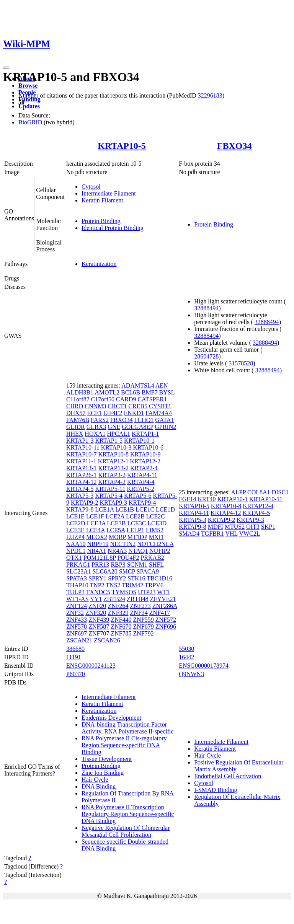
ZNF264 (118, 606)
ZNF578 (76, 626)
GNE (114, 427)
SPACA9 (148, 571)
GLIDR (75, 427)
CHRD (74, 406)
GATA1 (164, 420)
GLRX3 (96, 427)
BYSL (167, 392)
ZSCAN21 (79, 640)
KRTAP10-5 (121, 146)
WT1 (163, 592)
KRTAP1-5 (108, 440)
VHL (231, 533)
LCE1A (104, 509)
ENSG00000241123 (91, 665)
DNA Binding (99, 786)
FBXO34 (234, 146)
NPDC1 (76, 551)
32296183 (210, 95)
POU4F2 (128, 557)
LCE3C (136, 523)
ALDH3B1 (79, 392)
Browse (28, 85)
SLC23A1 (78, 571)
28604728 (206, 356)
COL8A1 (258, 492)
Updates (29, 106)
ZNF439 (98, 619)
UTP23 (146, 592)
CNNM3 (95, 406)
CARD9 (126, 399)
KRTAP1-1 (145, 433)
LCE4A (95, 530)
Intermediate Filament (109, 193)
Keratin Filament (102, 200)
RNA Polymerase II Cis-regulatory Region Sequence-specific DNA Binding (124, 745)
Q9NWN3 (191, 674)
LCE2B (135, 516)
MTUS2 (235, 526)
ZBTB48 (138, 599)
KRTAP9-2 (84, 502)
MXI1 (156, 537)
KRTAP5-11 (110, 489)
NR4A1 (96, 551)
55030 (186, 648)
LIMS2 (154, 530)
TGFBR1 (212, 533)
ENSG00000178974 (204, 665)
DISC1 (280, 492)
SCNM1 (137, 564)
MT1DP (137, 537)
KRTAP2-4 (144, 468)
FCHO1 (144, 420)
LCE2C (155, 516)
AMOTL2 (107, 392)
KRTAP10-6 (148, 447)
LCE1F (95, 516)
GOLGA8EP (137, 427)
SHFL (156, 564)
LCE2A (115, 516)
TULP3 (75, 592)
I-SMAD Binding (215, 790)
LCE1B (124, 509)
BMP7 (150, 392)
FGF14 (187, 499)
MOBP (117, 537)
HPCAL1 (118, 433)
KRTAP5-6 (138, 495)
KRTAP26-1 (81, 475)
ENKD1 (134, 413)
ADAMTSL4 (137, 385)
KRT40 (207, 499)
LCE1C (145, 509)
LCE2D (75, 523)
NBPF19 (98, 544)
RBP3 (118, 564)
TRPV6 (154, 585)
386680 (75, 648)
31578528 (241, 363)
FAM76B (77, 420)
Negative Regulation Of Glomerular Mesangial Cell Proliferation (126, 831)
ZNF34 (139, 612)
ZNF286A (164, 606)
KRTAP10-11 (83, 447)
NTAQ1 (138, 551)
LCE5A (115, 530)
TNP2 (97, 585)
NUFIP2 (159, 551)
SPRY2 (117, 578)
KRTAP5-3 (80, 495)
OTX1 (74, 557)
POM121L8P (99, 557)
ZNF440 (121, 619)
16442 (186, 657)
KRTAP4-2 (112, 482)
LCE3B (116, 523)
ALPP (238, 492)
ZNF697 (76, 633)
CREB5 (137, 406)
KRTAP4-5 (80, 489)
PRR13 (100, 564)
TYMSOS (123, 592)
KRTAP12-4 (258, 506)
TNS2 (113, 585)
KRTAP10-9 (145, 454)
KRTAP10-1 (139, 440)
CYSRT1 (160, 406)
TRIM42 (132, 585)
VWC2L (249, 533)
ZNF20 (97, 606)
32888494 (206, 308)
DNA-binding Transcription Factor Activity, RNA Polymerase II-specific (128, 728)
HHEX (74, 433)
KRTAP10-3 (116, 447)
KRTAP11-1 (81, 461)
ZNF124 (76, 606)
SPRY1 (97, 578)
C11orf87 (78, 399)
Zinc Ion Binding (103, 772)
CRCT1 (117, 406)
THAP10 (77, 585)
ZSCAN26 (107, 640)
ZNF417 (159, 612)
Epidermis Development (111, 717)
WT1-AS (77, 599)
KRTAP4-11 (142, 475)
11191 (73, 657)
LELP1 (135, 530)
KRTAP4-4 (141, 482)
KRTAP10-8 (113, 454)
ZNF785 (121, 633)
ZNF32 (75, 612)
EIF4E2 (112, 413)
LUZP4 (75, 537)
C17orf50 (102, 399)
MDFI (215, 526)
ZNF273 (140, 606)
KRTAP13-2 (113, 468)
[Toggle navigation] (6, 68)
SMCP (127, 571)
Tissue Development (107, 759)
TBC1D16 (159, 578)
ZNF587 (98, 626)
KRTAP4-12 (81, 482)
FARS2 (100, 420)
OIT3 (253, 526)
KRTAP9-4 (142, 502)
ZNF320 (95, 612)
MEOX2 (96, 537)
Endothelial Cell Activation (227, 776)
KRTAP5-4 (108, 495)
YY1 (96, 599)
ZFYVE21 (163, 599)
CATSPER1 (152, 399)
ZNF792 (143, 633)
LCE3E (75, 530)
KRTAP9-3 (113, 502)
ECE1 (94, 413)
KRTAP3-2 (112, 475)
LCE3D (157, 523)
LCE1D (165, 509)
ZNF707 (98, 633)
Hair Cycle (95, 779)
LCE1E (75, 516)
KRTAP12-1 (113, 461)
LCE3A (96, 523)
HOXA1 (95, 433)
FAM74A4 (158, 413)
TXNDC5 (98, 592)
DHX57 (76, 413)
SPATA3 (76, 578)
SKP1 (268, 526)
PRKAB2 (152, 557)
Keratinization (99, 264)
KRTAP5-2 (140, 489)
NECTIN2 (123, 544)
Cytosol (91, 186)
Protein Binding (101, 221)
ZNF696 (165, 626)
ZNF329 (118, 612)
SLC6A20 (105, 571)
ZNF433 (76, 619)
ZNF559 (143, 619)
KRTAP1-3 (80, 440)
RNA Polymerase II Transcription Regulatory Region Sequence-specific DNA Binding (128, 814)
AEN (161, 385)
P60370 (75, 674)
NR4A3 (117, 551)
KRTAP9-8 (80, 509)
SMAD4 (189, 533)
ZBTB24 (114, 599)
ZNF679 (143, 626)
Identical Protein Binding (113, 228)
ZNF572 (165, 619)
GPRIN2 (165, 427)
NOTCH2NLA (155, 544)
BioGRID (30, 122)
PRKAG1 (78, 564)
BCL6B (130, 392)
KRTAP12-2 (145, 461)
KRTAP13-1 (81, 468)
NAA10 (76, 544)
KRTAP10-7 (81, 454)
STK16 (136, 578)
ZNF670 (121, 626)
